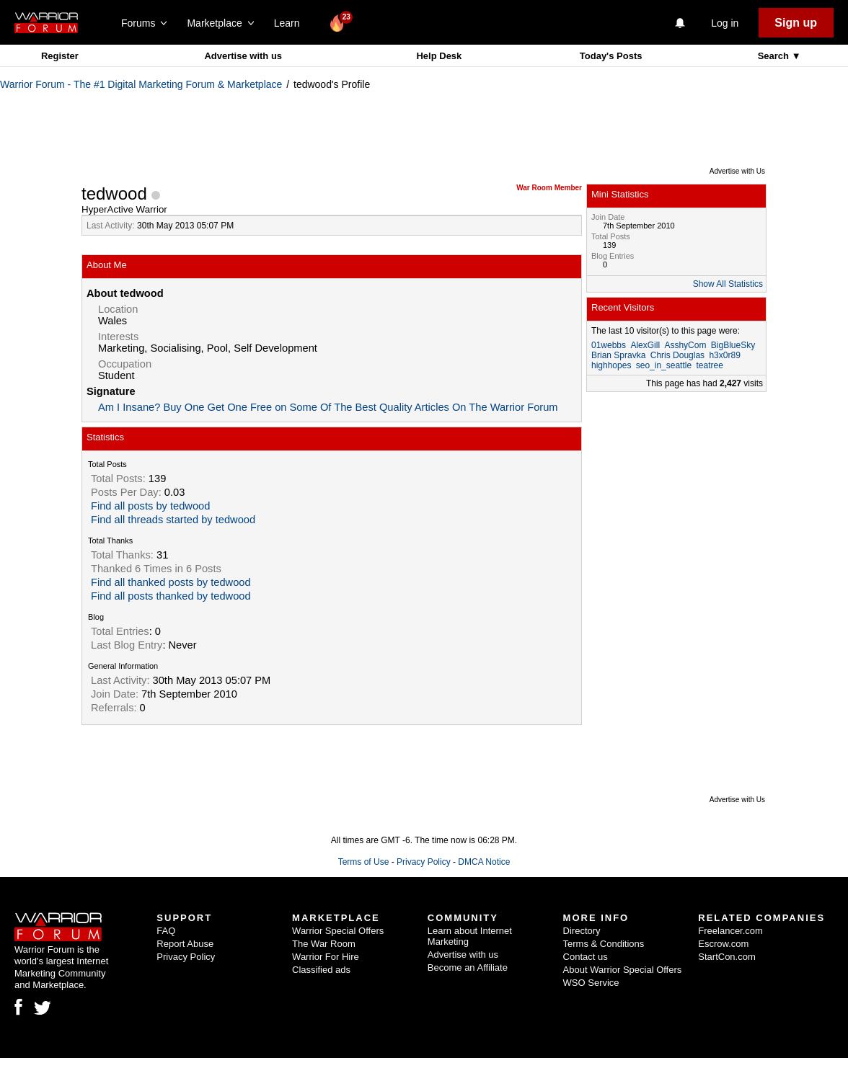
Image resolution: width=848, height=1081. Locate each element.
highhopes (611, 365)
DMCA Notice (484, 862)
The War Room (323, 943)
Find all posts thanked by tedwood (171, 596)
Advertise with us (243, 55)
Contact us (585, 956)
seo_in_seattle (664, 365)
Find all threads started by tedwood (173, 519)
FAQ (165, 930)
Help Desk (438, 55)
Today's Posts (611, 55)
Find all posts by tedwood (150, 506)
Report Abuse (184, 943)
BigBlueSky (733, 345)
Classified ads (321, 969)
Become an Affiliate (468, 967)
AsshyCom (685, 345)
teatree (709, 365)
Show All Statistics (728, 284)
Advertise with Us (737, 171)
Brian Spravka (618, 355)
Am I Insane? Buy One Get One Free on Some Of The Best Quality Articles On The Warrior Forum (328, 407)
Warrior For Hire (325, 956)
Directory (582, 930)
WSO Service (591, 982)
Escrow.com (723, 943)
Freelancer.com (730, 930)
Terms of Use (363, 862)
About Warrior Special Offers (622, 969)
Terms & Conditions (604, 943)
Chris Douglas (677, 355)
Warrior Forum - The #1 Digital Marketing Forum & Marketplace (141, 84)
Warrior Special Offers (338, 930)
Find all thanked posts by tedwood (171, 582)
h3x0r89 (724, 355)
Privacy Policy (424, 862)
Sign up (795, 23)
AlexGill (645, 345)
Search (775, 55)
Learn (291, 23)
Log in (724, 23)
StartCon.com (726, 956)
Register (60, 55)
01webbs (608, 345)
